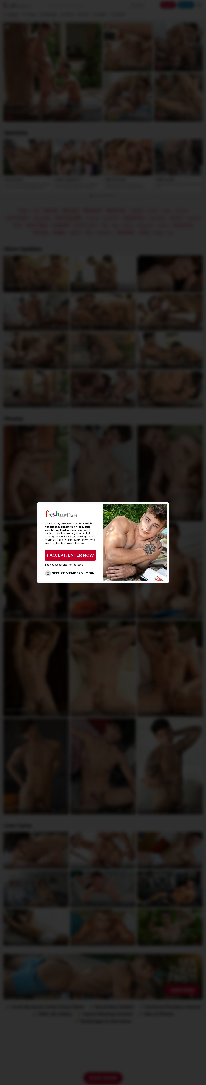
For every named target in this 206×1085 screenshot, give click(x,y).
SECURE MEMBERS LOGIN (73, 573)
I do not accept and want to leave (64, 564)
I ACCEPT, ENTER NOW (70, 555)
